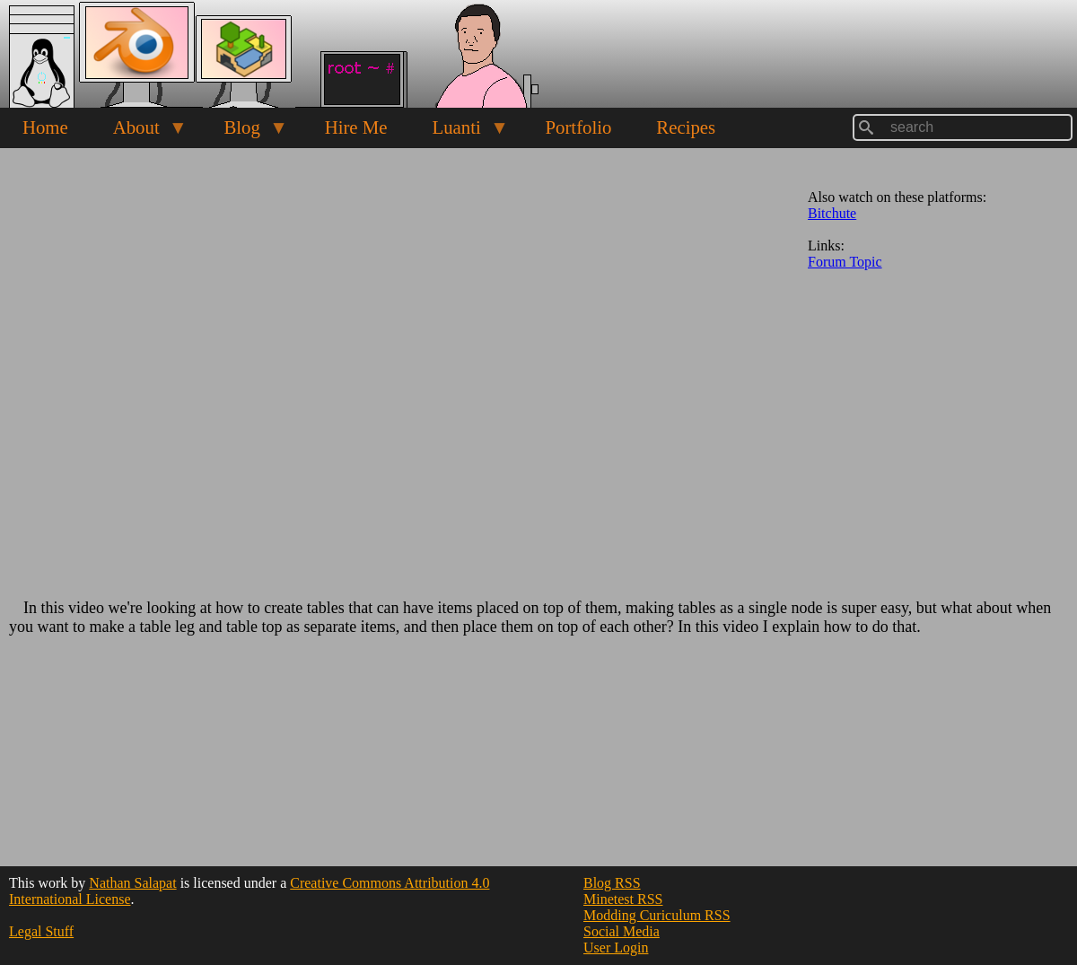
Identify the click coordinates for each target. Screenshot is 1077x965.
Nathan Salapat (132, 882)
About (139, 132)
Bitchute (832, 213)
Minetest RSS (622, 899)
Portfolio (578, 127)
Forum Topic (845, 261)
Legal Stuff (41, 931)
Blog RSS (612, 882)
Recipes (685, 127)
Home (45, 127)
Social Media (621, 931)
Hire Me (356, 127)
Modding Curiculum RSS (657, 915)
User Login (615, 947)
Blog (244, 132)
